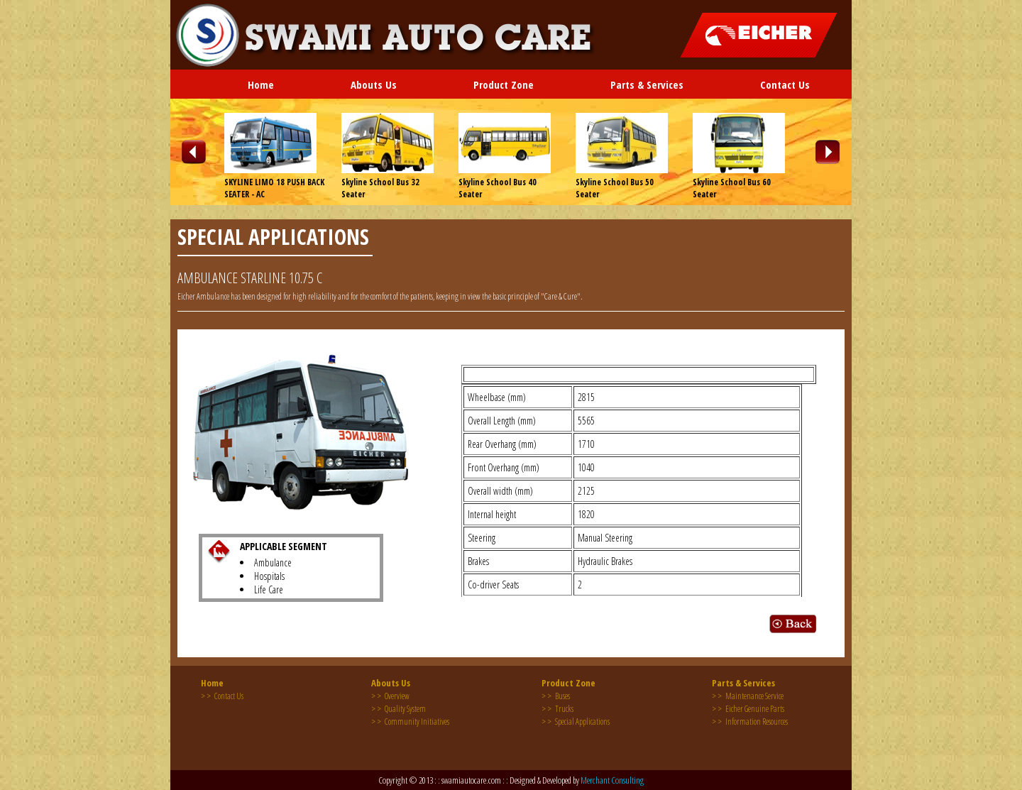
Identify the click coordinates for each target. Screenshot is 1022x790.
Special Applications (576, 721)
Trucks (557, 709)
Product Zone (503, 84)
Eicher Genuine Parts (748, 709)
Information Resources (750, 721)
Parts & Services (646, 84)
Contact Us (785, 84)
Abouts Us (374, 84)
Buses (556, 696)
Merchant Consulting (612, 780)
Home (261, 84)
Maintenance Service (748, 696)
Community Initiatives (410, 721)
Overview (390, 696)
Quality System (398, 709)
